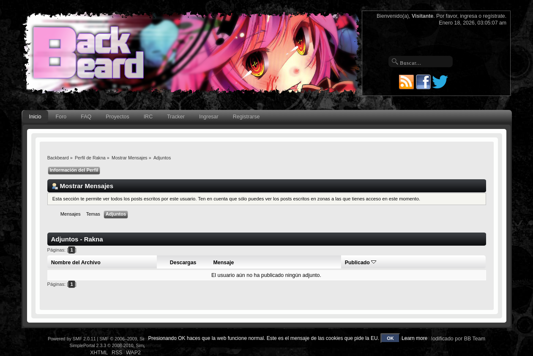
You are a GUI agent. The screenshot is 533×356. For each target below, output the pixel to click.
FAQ (86, 117)
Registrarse (246, 117)
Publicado (361, 263)
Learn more (414, 338)
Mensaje (223, 263)
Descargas (183, 263)
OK (390, 338)
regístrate (494, 16)
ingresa (468, 16)
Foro (61, 117)
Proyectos (117, 117)
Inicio (35, 117)
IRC (148, 117)
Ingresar (209, 117)
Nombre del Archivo (76, 263)
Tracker (176, 117)
